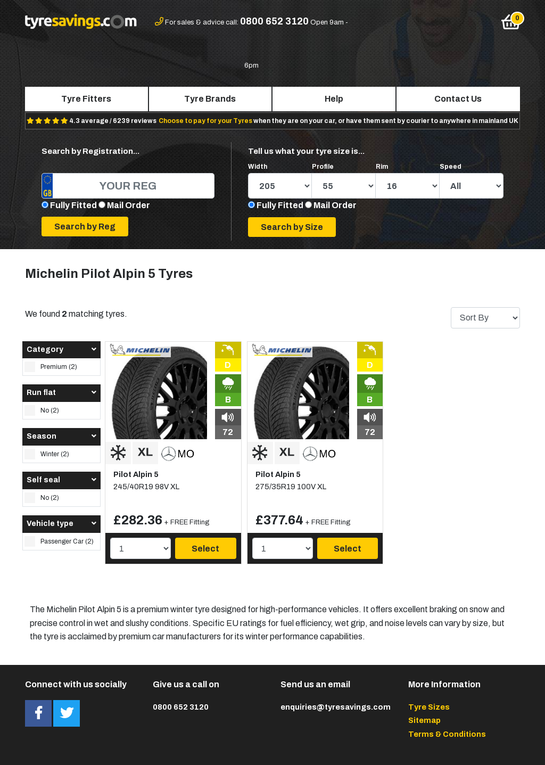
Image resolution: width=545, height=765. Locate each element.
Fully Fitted (73, 205)
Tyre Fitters (86, 98)
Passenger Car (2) (59, 541)
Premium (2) (50, 366)
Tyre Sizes (429, 707)
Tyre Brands (210, 98)
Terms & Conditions (447, 734)
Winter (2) (46, 454)
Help (334, 98)
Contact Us (458, 98)
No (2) (41, 410)
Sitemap (424, 720)
